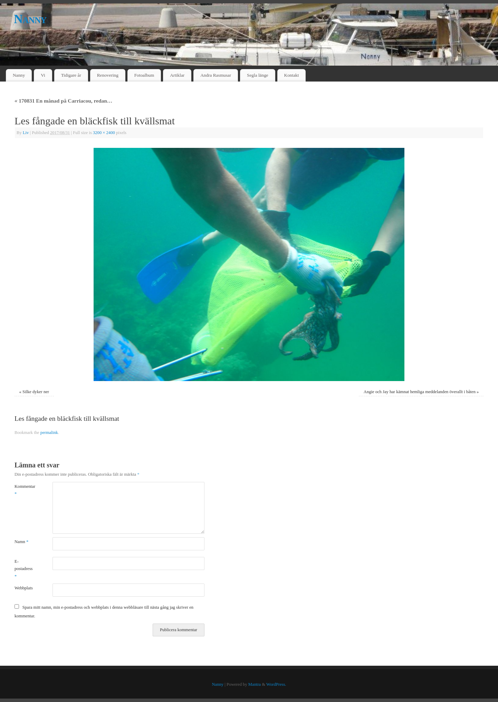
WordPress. (276, 684)
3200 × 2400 (104, 132)
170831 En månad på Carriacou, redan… (63, 101)
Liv (26, 132)
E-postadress (23, 569)
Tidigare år (71, 75)
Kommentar (24, 490)
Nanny (30, 19)
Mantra (254, 684)
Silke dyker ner (35, 391)
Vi (43, 75)
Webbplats (24, 588)
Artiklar (177, 75)
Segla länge (257, 75)
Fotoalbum (144, 75)
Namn (21, 541)
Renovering (107, 75)
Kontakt (291, 75)
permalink (49, 432)
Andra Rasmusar (215, 75)
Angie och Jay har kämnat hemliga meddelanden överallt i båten (420, 391)
